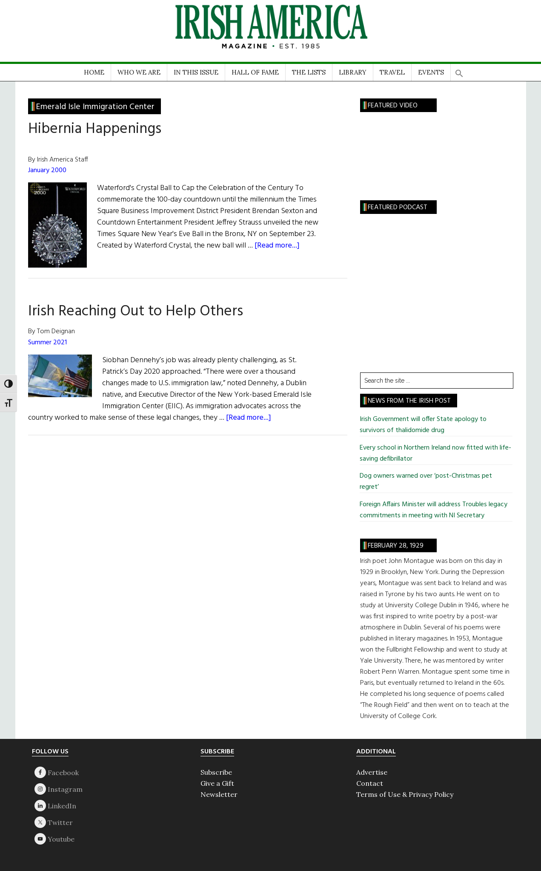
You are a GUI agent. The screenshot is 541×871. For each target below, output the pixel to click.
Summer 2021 (47, 342)
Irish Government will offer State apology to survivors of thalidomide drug (423, 425)
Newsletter (219, 794)
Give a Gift (217, 783)
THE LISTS (309, 72)
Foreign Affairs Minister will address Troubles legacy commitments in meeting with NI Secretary (433, 510)
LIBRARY (352, 72)
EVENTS (431, 72)
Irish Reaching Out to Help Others (135, 311)
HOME (94, 72)
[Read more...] (277, 245)
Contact (369, 783)
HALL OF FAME (255, 72)
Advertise (371, 772)
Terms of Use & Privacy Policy (404, 794)
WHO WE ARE (138, 72)
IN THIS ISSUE (196, 72)
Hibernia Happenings (94, 129)
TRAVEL (392, 72)
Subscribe (216, 772)
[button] (459, 70)
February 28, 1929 (396, 545)
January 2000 (47, 170)
